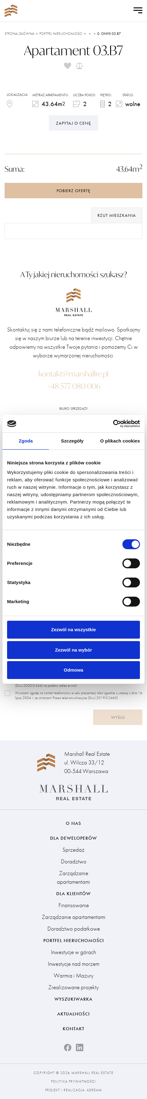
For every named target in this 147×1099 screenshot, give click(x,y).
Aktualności (73, 1014)
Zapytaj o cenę (73, 123)
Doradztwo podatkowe (73, 928)
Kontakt (73, 1029)
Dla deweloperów (73, 838)
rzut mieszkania (116, 215)
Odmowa (73, 670)
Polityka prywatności (73, 1081)
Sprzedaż (73, 850)
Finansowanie (73, 905)
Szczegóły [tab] (72, 440)
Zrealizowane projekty (73, 987)
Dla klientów (73, 894)
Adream (94, 1090)
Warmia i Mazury (73, 975)
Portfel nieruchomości (60, 33)
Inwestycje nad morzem (73, 964)
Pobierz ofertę (73, 190)
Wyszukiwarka (73, 999)
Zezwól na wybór (73, 649)
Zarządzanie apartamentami (73, 877)
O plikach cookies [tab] (120, 440)
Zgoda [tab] (26, 440)
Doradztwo (73, 861)
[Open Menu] (137, 11)
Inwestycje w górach (73, 952)
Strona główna (19, 33)
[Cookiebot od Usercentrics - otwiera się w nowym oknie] (113, 424)
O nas (73, 823)
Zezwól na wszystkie (73, 629)
